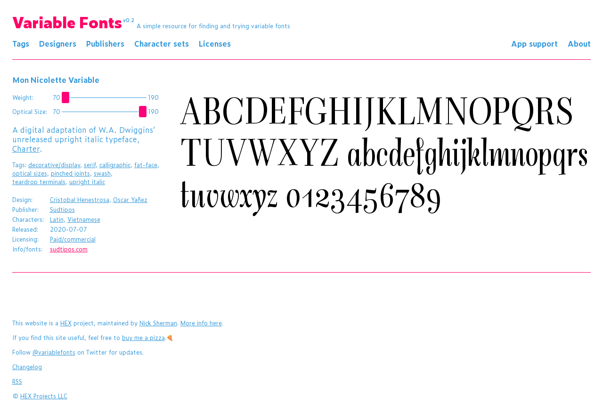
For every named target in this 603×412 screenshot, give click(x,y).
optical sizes (29, 173)
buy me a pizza (143, 337)
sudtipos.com (69, 249)
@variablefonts (54, 352)
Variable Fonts (73, 21)
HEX (66, 323)
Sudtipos (62, 209)
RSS (17, 381)
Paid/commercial (73, 239)
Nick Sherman (158, 323)
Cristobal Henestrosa (79, 199)
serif (90, 165)
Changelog (27, 367)
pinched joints (70, 173)
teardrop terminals (38, 182)
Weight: (22, 97)
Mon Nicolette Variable (55, 79)
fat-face (145, 165)
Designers (57, 43)
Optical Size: (29, 111)
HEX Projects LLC (43, 396)
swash (102, 173)
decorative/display (54, 165)
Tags (20, 43)
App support (534, 43)
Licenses (215, 43)
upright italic (87, 182)
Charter (26, 148)
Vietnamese (83, 219)
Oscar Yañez (130, 199)
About (579, 43)
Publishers (105, 43)
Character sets (161, 43)
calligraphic (114, 165)
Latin (57, 219)
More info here (201, 323)
